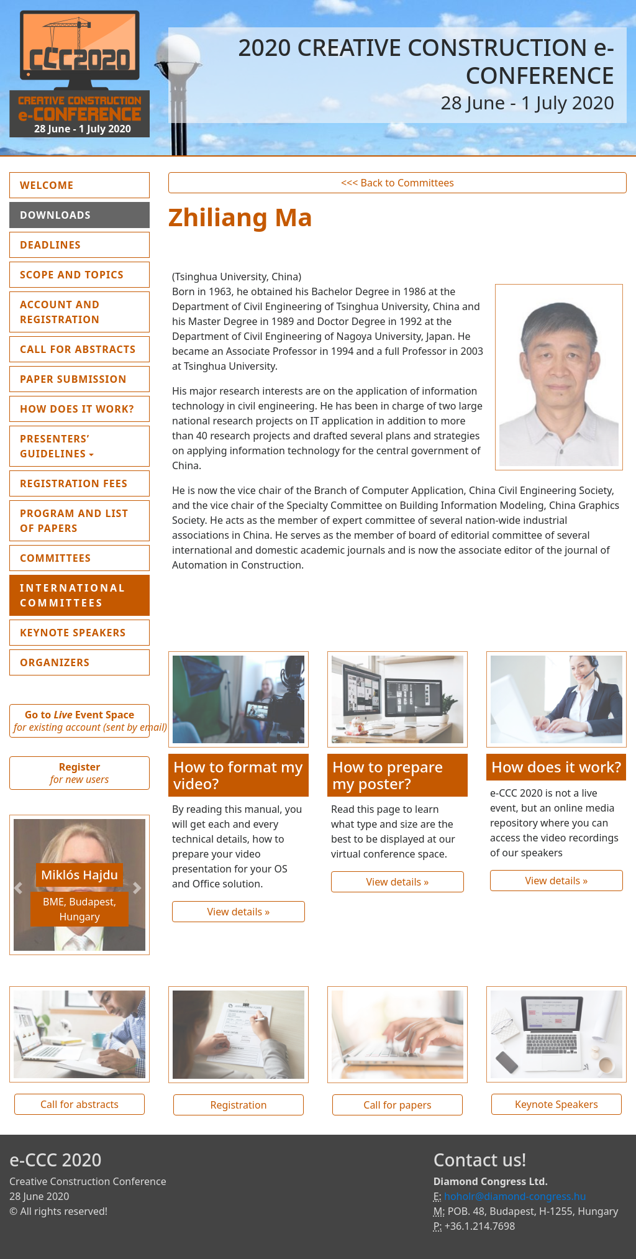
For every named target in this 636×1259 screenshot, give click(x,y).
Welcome (76, 184)
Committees (55, 558)
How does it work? (77, 409)
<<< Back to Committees (397, 183)
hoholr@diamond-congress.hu (515, 1196)
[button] (19, 888)
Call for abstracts (79, 1104)
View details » (238, 911)
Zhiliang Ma (240, 216)
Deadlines (50, 245)
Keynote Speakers (73, 632)
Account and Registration (60, 312)
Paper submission (73, 379)
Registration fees (74, 483)
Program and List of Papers (74, 520)
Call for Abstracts (78, 349)
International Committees (73, 595)
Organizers (55, 662)
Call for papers (397, 1105)
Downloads (55, 215)
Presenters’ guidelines (54, 446)
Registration (238, 1105)
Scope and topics (72, 275)
